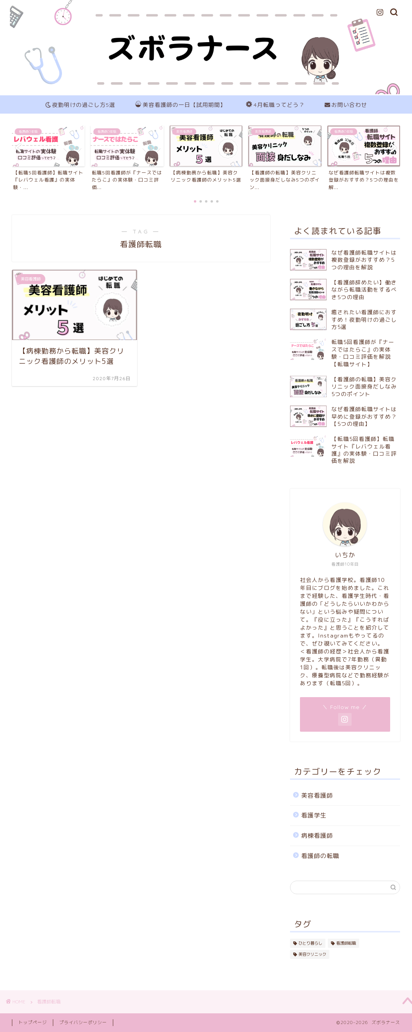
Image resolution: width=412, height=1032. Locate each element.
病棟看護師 (317, 835)
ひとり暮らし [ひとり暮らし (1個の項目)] (310, 943)
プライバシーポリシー (83, 1022)
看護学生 (314, 815)
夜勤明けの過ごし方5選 (80, 105)
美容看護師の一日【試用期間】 (180, 105)
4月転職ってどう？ (275, 105)
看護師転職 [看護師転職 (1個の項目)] (346, 943)
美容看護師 (317, 795)
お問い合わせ (346, 105)
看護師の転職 (320, 856)
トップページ (32, 1022)
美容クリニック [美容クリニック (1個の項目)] (312, 954)
